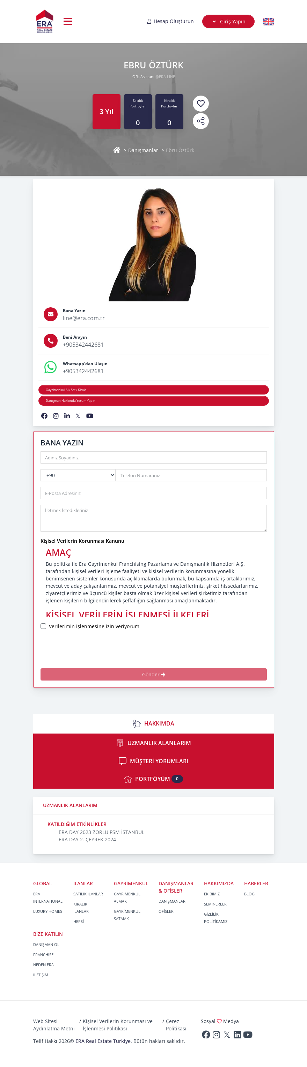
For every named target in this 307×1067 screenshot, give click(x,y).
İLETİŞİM (40, 974)
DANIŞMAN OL (46, 944)
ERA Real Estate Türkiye (103, 1041)
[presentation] (105, 649)
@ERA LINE (165, 76)
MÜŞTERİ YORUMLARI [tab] (153, 761)
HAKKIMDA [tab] (153, 723)
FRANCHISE (43, 954)
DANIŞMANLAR (172, 901)
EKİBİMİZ (212, 893)
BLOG (249, 893)
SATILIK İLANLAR (88, 893)
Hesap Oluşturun (170, 21)
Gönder (153, 674)
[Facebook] (206, 1036)
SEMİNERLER (215, 904)
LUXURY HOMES (47, 911)
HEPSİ (78, 921)
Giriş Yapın (228, 21)
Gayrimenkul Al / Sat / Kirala (66, 390)
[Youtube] (248, 1036)
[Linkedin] (237, 1036)
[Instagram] (216, 1036)
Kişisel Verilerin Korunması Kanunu (82, 541)
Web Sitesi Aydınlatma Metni (54, 1025)
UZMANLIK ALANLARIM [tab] (153, 743)
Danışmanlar (143, 150)
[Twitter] (227, 1036)
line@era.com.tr (84, 318)
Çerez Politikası (176, 1025)
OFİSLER (166, 911)
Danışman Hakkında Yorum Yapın (70, 400)
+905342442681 (83, 344)
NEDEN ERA (43, 964)
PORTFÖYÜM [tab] (153, 779)
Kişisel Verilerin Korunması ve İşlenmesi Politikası (118, 1025)
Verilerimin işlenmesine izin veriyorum (94, 626)
